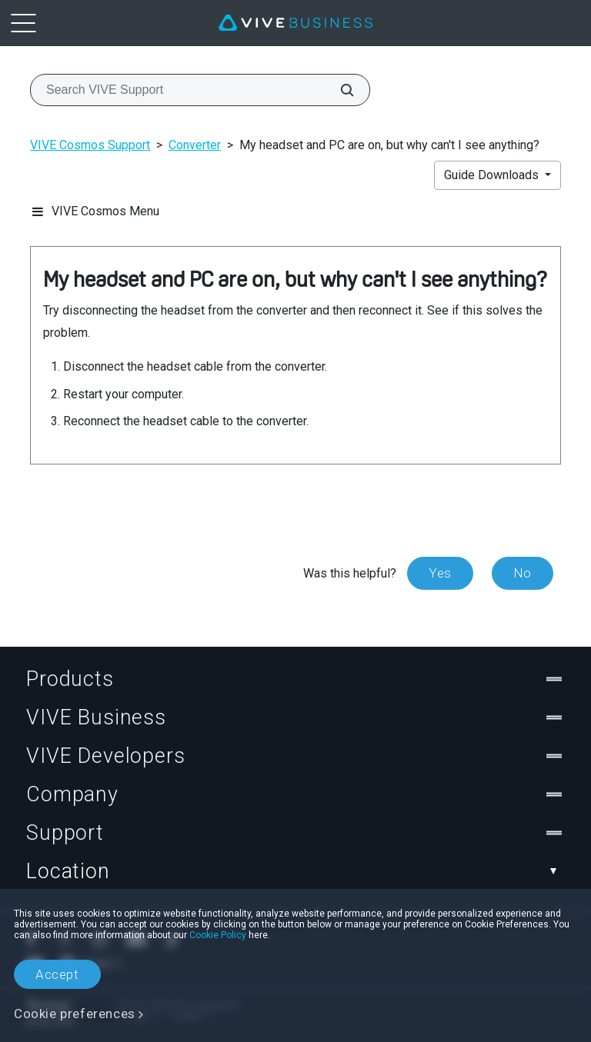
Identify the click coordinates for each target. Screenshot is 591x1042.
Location (295, 871)
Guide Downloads (493, 175)
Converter (195, 145)
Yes (440, 573)
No (522, 573)
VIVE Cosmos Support (90, 145)
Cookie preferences (74, 1013)
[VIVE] (295, 23)
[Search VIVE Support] (338, 90)
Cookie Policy (217, 935)
